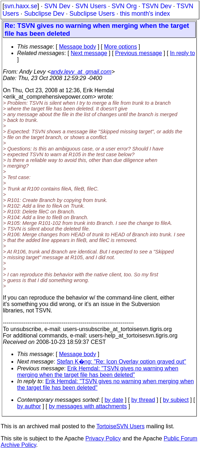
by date (113, 400)
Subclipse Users (92, 13)
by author (29, 406)
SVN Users (90, 6)
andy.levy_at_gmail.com (81, 72)
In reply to (182, 53)
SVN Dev (57, 6)
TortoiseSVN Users (120, 426)
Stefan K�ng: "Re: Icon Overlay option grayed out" (121, 362)
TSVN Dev (156, 6)
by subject (176, 400)
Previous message (138, 53)
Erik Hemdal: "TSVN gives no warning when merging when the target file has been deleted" (97, 371)
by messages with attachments (88, 406)
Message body (77, 47)
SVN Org (124, 6)
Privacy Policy (103, 438)
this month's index (145, 13)
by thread (143, 400)
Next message (89, 53)
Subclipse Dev (44, 13)
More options (120, 47)
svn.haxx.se (20, 6)
